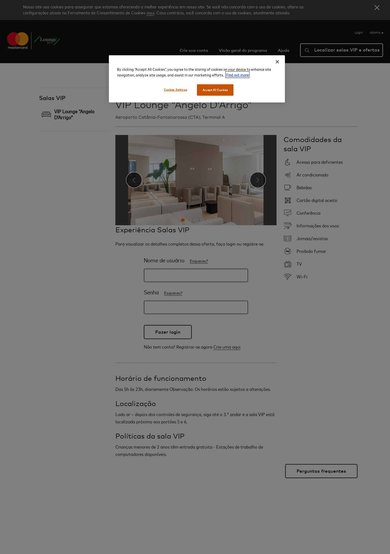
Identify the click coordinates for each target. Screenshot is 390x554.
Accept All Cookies (215, 90)
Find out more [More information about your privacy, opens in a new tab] (237, 74)
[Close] (277, 62)
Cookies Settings (175, 90)
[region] (197, 78)
